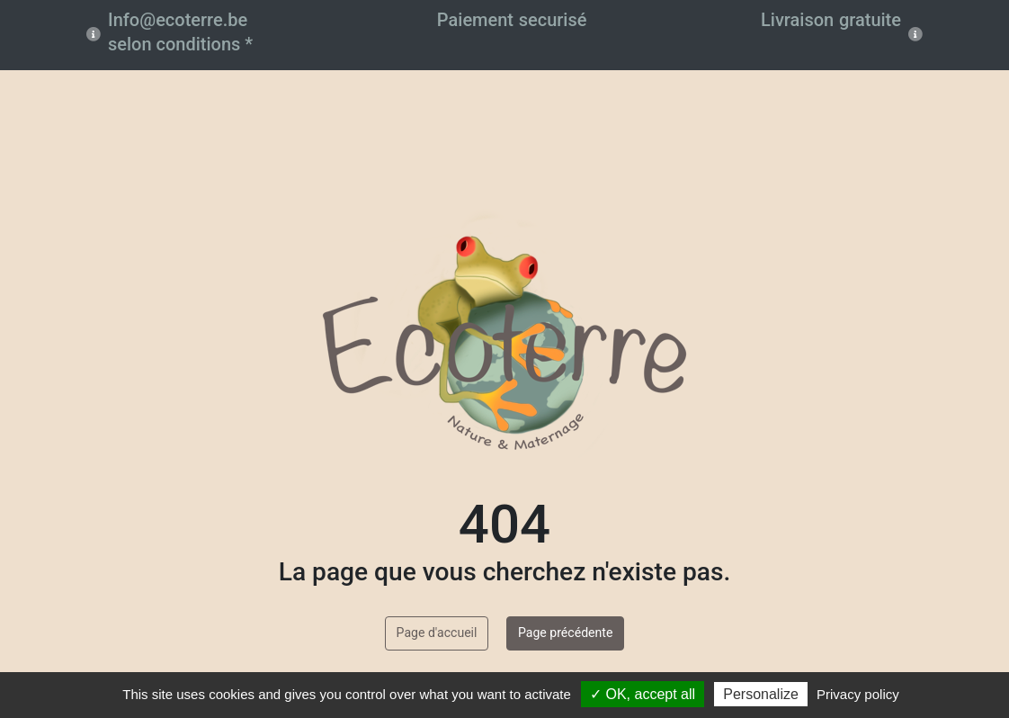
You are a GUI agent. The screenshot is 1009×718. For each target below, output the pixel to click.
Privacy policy (858, 694)
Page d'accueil (437, 632)
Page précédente (565, 632)
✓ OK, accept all (642, 694)
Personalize (761, 694)
